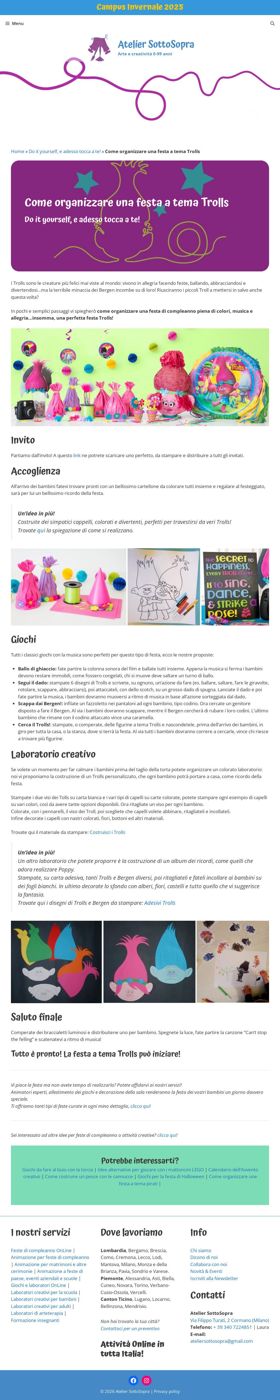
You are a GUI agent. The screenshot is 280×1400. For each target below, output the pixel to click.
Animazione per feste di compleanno (50, 1257)
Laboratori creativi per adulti (41, 1306)
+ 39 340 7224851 (232, 1327)
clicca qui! (140, 1106)
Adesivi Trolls (160, 902)
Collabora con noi (208, 1264)
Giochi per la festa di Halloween (171, 1176)
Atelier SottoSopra (156, 45)
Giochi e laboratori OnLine (38, 1285)
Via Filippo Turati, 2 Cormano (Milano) (229, 1320)
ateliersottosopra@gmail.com (221, 1341)
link (77, 455)
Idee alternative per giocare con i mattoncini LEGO (151, 1169)
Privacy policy (167, 1391)
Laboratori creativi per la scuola (44, 1292)
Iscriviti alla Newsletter (214, 1278)
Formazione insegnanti (35, 1320)
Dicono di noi (204, 1257)
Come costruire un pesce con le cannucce (89, 1176)
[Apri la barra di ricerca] (272, 23)
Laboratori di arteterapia (37, 1313)
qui (41, 530)
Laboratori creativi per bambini (43, 1299)
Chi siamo (200, 1250)
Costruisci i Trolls (107, 832)
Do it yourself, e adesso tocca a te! (65, 151)
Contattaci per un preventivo (130, 1328)
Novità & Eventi (206, 1271)
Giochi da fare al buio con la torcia (57, 1169)
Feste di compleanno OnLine (41, 1250)
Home (17, 151)
